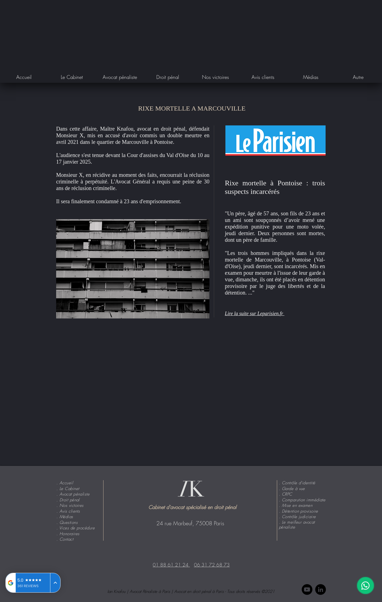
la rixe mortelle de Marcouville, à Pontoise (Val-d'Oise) (275, 259)
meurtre (193, 135)
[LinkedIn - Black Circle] (320, 589)
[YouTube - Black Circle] (307, 589)
